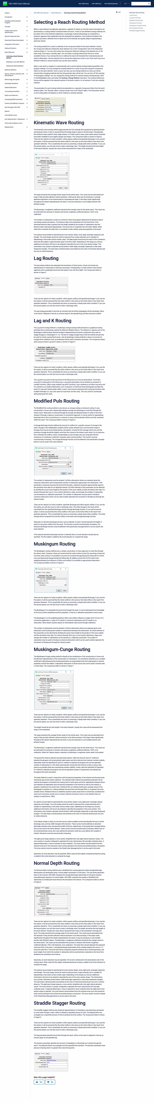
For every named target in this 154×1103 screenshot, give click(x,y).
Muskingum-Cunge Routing (137, 25)
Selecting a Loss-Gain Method (15, 62)
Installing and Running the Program (13, 21)
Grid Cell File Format (11, 115)
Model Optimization (11, 87)
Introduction (8, 17)
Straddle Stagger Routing (137, 30)
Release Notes (9, 127)
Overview (7, 26)
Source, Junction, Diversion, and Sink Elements (14, 74)
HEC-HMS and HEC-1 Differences (15, 119)
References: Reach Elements (14, 66)
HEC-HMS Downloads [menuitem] (111, 3)
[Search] (141, 4)
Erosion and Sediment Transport (14, 103)
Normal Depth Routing (136, 28)
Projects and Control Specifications (11, 31)
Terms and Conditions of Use (13, 123)
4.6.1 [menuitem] (125, 3)
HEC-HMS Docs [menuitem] (96, 3)
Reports (7, 111)
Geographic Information (12, 44)
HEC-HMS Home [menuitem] (84, 3)
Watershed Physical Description (14, 40)
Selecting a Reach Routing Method (14, 57)
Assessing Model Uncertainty (13, 99)
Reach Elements (9, 52)
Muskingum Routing (135, 23)
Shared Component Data (12, 36)
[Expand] (27, 17)
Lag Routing (133, 15)
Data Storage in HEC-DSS (12, 107)
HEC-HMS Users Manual (19, 3)
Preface (7, 13)
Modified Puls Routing (136, 20)
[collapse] (27, 52)
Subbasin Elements (10, 48)
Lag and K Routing (135, 18)
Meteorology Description (12, 79)
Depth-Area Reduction (11, 95)
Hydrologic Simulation (11, 83)
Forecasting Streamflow (12, 91)
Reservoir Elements (10, 70)
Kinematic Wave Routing (136, 12)
